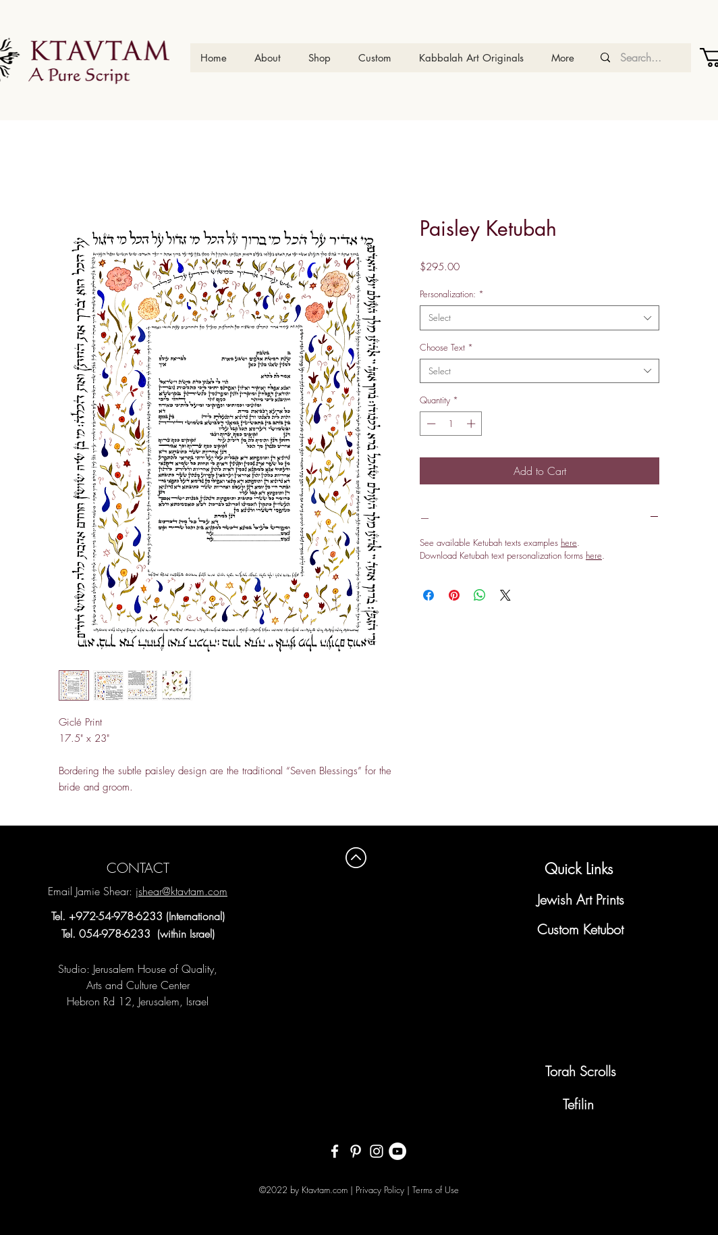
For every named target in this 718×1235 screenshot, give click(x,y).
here (569, 542)
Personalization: (452, 294)
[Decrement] (430, 423)
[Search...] (640, 57)
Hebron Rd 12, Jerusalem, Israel (138, 1001)
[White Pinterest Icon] (355, 1151)
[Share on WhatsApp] (480, 595)
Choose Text (446, 347)
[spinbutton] (451, 423)
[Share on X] (505, 595)
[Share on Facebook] (428, 595)
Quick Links (579, 869)
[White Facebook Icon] (334, 1151)
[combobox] (539, 317)
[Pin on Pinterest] (454, 595)
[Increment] (472, 423)
